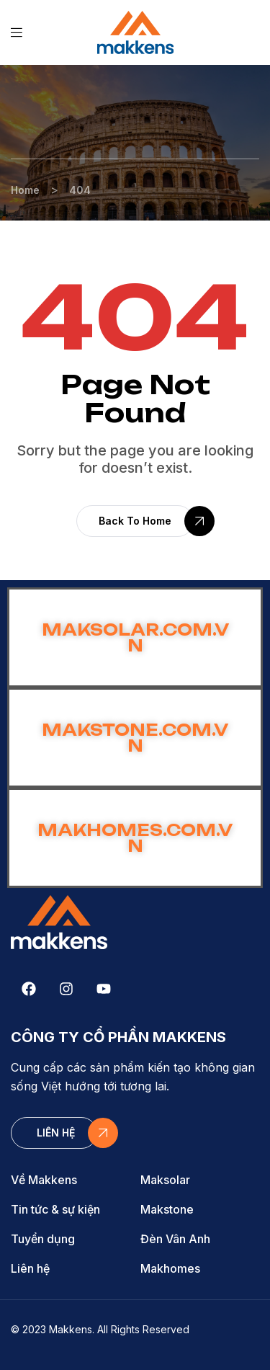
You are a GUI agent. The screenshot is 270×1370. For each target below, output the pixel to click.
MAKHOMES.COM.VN (135, 837)
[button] (135, 521)
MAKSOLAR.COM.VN (135, 637)
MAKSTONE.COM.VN (135, 737)
